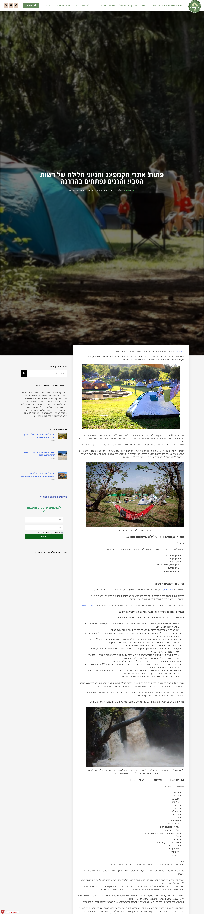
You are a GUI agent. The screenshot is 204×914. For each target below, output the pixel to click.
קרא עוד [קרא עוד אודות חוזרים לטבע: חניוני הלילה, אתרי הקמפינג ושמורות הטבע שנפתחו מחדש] (53, 482)
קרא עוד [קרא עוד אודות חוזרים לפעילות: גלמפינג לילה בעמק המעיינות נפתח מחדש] (53, 443)
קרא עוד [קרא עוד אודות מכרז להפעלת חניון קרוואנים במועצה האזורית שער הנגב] (53, 461)
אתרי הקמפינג (167, 592)
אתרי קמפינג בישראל (128, 5)
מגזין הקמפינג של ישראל (66, 5)
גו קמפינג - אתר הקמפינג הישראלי (168, 5)
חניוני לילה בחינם (88, 5)
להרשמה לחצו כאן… (87, 608)
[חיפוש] (24, 376)
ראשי (144, 5)
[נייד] (44, 530)
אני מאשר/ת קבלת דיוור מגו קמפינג (49, 535)
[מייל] (44, 523)
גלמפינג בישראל (108, 5)
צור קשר (47, 5)
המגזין (127, 193)
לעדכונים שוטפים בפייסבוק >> (53, 499)
